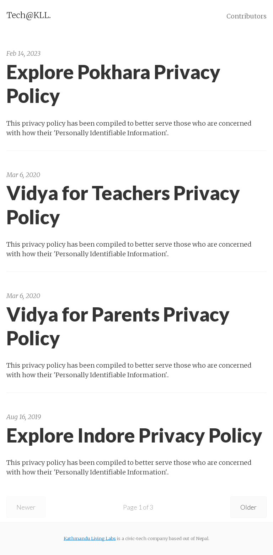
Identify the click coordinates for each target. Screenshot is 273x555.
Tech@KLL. (28, 15)
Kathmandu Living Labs (90, 538)
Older (248, 507)
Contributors (246, 16)
